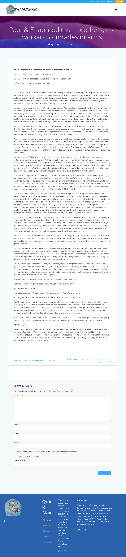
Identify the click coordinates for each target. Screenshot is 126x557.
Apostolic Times (93, 1)
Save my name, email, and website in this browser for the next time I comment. (47, 451)
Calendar (47, 536)
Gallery (46, 531)
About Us (47, 520)
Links (103, 1)
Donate (119, 1)
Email (16, 433)
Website (17, 442)
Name (17, 424)
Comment (18, 396)
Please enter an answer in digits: (26, 456)
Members (110, 1)
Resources (47, 525)
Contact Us (47, 542)
